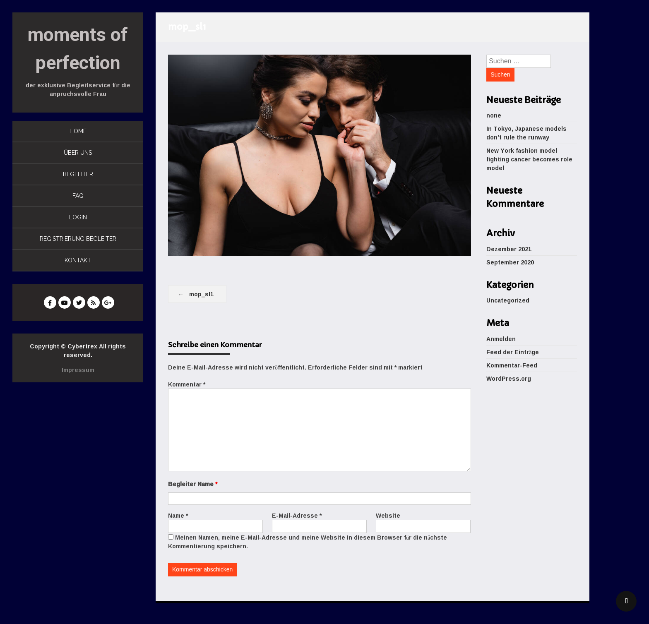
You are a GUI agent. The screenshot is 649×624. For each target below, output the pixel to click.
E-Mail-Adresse (297, 515)
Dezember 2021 (508, 248)
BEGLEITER (78, 174)
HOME (78, 131)
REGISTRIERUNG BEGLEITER (78, 238)
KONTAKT (78, 260)
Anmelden (501, 338)
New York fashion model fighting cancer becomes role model (529, 159)
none (493, 115)
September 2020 (510, 262)
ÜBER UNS (78, 152)
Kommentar (186, 384)
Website (388, 515)
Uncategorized (507, 300)
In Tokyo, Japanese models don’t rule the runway (526, 133)
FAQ (78, 195)
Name (178, 515)
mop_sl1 (201, 294)
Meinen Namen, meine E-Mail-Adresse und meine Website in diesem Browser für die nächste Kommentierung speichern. (307, 542)
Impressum (78, 369)
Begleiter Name (192, 484)
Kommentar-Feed (511, 365)
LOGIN (78, 217)
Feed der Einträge (512, 352)
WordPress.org (508, 378)
